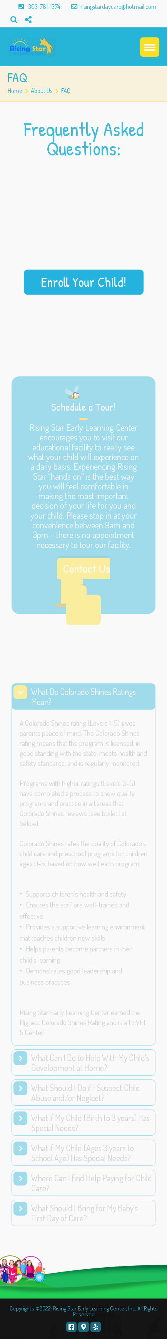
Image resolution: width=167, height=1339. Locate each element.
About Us (42, 90)
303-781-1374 (36, 6)
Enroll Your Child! (83, 282)
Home (15, 90)
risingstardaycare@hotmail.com (109, 6)
